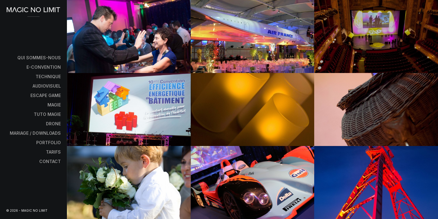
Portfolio (48, 142)
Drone (53, 123)
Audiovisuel (47, 86)
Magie (54, 104)
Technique (48, 76)
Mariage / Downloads (35, 133)
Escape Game (45, 95)
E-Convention (43, 67)
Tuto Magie (47, 114)
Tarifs (53, 152)
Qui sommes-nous (39, 57)
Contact (50, 161)
